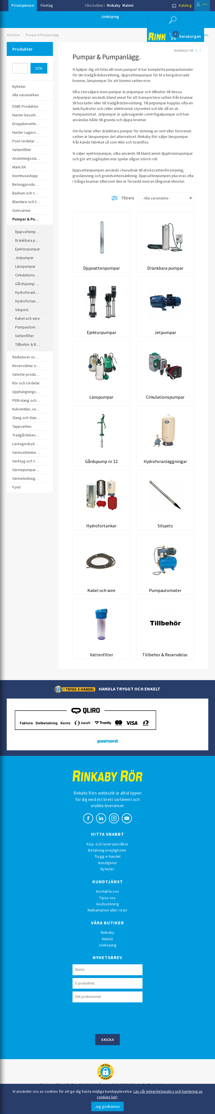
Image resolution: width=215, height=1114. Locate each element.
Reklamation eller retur (108, 921)
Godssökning (107, 915)
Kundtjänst (107, 873)
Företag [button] (47, 5)
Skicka (107, 1050)
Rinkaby (113, 5)
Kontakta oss (107, 902)
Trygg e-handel (108, 867)
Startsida (13, 35)
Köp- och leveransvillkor (107, 855)
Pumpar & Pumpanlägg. (42, 35)
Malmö (128, 5)
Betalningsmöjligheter (107, 861)
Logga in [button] (196, 5)
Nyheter (107, 880)
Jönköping (110, 16)
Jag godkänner (107, 1106)
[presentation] (115, 1029)
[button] (171, 19)
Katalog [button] (170, 5)
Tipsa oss (107, 908)
